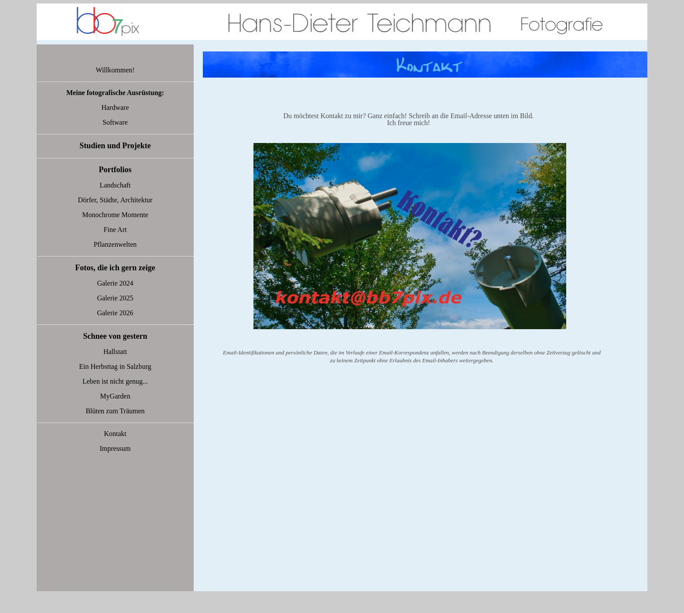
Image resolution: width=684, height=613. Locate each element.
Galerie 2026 (115, 313)
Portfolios (115, 169)
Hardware (115, 107)
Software (115, 122)
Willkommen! (115, 70)
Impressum (114, 448)
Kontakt (115, 433)
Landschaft (114, 185)
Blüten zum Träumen (115, 411)
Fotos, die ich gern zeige (115, 267)
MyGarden (115, 396)
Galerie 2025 (115, 298)
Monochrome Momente (115, 214)
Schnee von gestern (115, 336)
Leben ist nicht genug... (115, 381)
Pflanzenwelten (115, 244)
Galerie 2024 (115, 283)
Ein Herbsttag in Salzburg (115, 366)
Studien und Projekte (115, 145)
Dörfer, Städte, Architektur (115, 200)
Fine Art (115, 229)
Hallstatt (115, 351)
